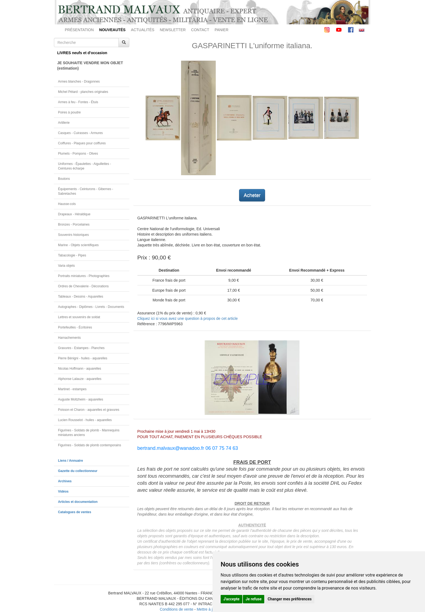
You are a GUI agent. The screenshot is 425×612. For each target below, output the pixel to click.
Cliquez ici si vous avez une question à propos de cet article (187, 318)
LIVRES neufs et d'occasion (82, 53)
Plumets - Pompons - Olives (78, 153)
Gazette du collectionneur (77, 471)
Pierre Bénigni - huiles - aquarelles (82, 358)
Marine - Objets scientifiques (78, 245)
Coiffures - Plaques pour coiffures (82, 143)
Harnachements (69, 338)
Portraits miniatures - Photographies (84, 276)
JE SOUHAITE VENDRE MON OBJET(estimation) (90, 65)
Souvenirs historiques (73, 235)
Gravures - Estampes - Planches (81, 348)
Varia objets (66, 266)
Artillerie (64, 123)
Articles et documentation (78, 502)
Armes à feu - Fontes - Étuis (78, 102)
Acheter (252, 195)
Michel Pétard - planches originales (83, 92)
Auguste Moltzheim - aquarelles (80, 399)
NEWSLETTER (173, 30)
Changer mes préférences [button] (290, 599)
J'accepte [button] (231, 599)
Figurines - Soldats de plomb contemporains (89, 445)
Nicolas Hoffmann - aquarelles (79, 368)
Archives (65, 481)
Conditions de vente (176, 609)
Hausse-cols (67, 204)
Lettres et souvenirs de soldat (79, 317)
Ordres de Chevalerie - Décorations (83, 286)
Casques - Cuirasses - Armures (80, 133)
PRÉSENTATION (79, 30)
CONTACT (200, 30)
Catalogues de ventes (74, 512)
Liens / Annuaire (70, 461)
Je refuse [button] (254, 599)
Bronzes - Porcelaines (73, 224)
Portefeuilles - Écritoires (75, 327)
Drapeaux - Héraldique (74, 214)
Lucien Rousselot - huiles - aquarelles (85, 420)
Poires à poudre (69, 112)
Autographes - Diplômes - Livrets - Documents (91, 307)
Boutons (64, 179)
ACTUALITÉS (142, 30)
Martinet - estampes (72, 389)
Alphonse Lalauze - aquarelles (79, 379)
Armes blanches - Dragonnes (79, 81)
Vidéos (63, 491)
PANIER (221, 30)
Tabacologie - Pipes (72, 255)
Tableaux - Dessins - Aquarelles (80, 296)
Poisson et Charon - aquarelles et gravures (88, 410)
